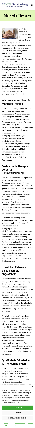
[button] (32, 387)
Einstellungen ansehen (17, 418)
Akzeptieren (17, 408)
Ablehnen (17, 413)
